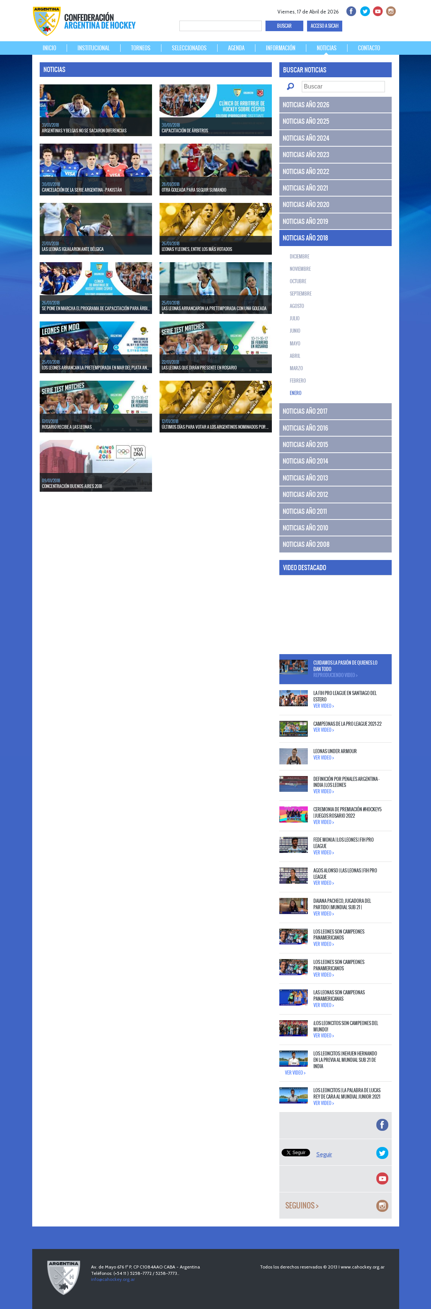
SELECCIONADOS (189, 48)
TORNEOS (141, 48)
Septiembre (301, 293)
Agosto (297, 306)
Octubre (298, 281)
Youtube (376, 10)
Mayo (295, 343)
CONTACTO (369, 48)
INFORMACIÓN (280, 48)
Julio (295, 318)
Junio (295, 330)
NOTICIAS (327, 48)
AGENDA (236, 48)
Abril (295, 356)
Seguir (324, 1154)
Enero (295, 393)
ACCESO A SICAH (325, 26)
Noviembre (300, 269)
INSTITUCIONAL (94, 48)
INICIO (49, 48)
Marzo (296, 368)
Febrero (298, 380)
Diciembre (299, 256)
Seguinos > (302, 1206)
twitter (363, 10)
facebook (350, 10)
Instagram (390, 10)
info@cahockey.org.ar (113, 1279)
